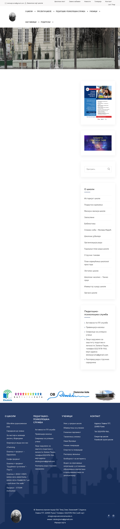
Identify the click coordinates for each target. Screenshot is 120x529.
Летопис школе (91, 271)
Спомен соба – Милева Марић (97, 230)
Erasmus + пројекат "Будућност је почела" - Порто (17, 466)
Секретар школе (101, 436)
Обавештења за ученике (74, 428)
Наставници (30, 22)
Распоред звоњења (72, 454)
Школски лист (60, 1)
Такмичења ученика (72, 437)
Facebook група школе (103, 440)
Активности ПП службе (97, 323)
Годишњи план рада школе (96, 249)
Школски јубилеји (92, 236)
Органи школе (90, 293)
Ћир (113, 4)
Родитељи (45, 22)
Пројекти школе (44, 11)
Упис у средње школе (73, 423)
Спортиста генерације (73, 450)
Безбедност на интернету (75, 459)
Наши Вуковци (70, 441)
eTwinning (11, 447)
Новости (87, 1)
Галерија (98, 1)
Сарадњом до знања (15, 431)
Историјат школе (92, 198)
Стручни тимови (92, 255)
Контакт (108, 1)
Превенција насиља (95, 327)
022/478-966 (103, 431)
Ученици (93, 11)
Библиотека (89, 224)
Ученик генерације (71, 445)
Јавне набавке (74, 1)
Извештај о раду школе (95, 286)
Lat (109, 4)
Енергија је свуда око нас (17, 443)
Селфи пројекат (13, 459)
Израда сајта (60, 523)
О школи (29, 11)
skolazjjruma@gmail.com (15, 3)
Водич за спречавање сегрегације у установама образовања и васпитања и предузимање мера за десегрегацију (74, 469)
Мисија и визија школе (94, 211)
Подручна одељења (93, 205)
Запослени (89, 217)
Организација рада (93, 242)
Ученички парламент (72, 432)
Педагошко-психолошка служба (70, 11)
